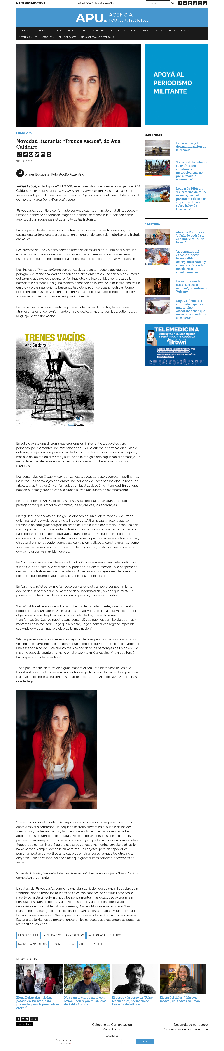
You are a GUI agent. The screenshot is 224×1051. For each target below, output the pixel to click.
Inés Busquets (28, 935)
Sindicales (129, 30)
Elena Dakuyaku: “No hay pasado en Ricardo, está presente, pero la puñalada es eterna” (37, 1002)
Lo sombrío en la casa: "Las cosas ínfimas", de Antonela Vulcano (191, 286)
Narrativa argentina (32, 944)
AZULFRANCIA (96, 935)
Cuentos (115, 935)
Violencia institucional (92, 30)
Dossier (143, 30)
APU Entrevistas (67, 37)
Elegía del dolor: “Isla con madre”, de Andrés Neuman (180, 999)
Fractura (24, 132)
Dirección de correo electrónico (65, 1041)
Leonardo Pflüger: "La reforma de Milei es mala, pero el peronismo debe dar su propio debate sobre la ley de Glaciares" (191, 198)
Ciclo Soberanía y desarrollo (98, 37)
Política (40, 30)
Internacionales (28, 37)
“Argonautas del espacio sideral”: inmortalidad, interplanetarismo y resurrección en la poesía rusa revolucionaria (191, 261)
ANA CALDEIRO (75, 935)
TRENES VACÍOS (51, 935)
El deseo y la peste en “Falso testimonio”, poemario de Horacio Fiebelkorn (132, 1000)
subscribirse (25, 1024)
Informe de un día (63, 944)
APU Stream (48, 37)
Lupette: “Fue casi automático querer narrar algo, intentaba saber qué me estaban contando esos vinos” (191, 309)
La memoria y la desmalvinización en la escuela (191, 146)
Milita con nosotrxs (30, 3)
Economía (55, 30)
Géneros (70, 30)
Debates (184, 30)
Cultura (114, 30)
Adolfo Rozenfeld (91, 944)
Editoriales (25, 30)
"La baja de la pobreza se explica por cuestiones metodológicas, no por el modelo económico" (191, 170)
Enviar (145, 1041)
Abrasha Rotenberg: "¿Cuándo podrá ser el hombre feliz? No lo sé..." (190, 237)
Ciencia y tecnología (164, 30)
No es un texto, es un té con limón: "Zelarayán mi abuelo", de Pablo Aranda (85, 1000)
